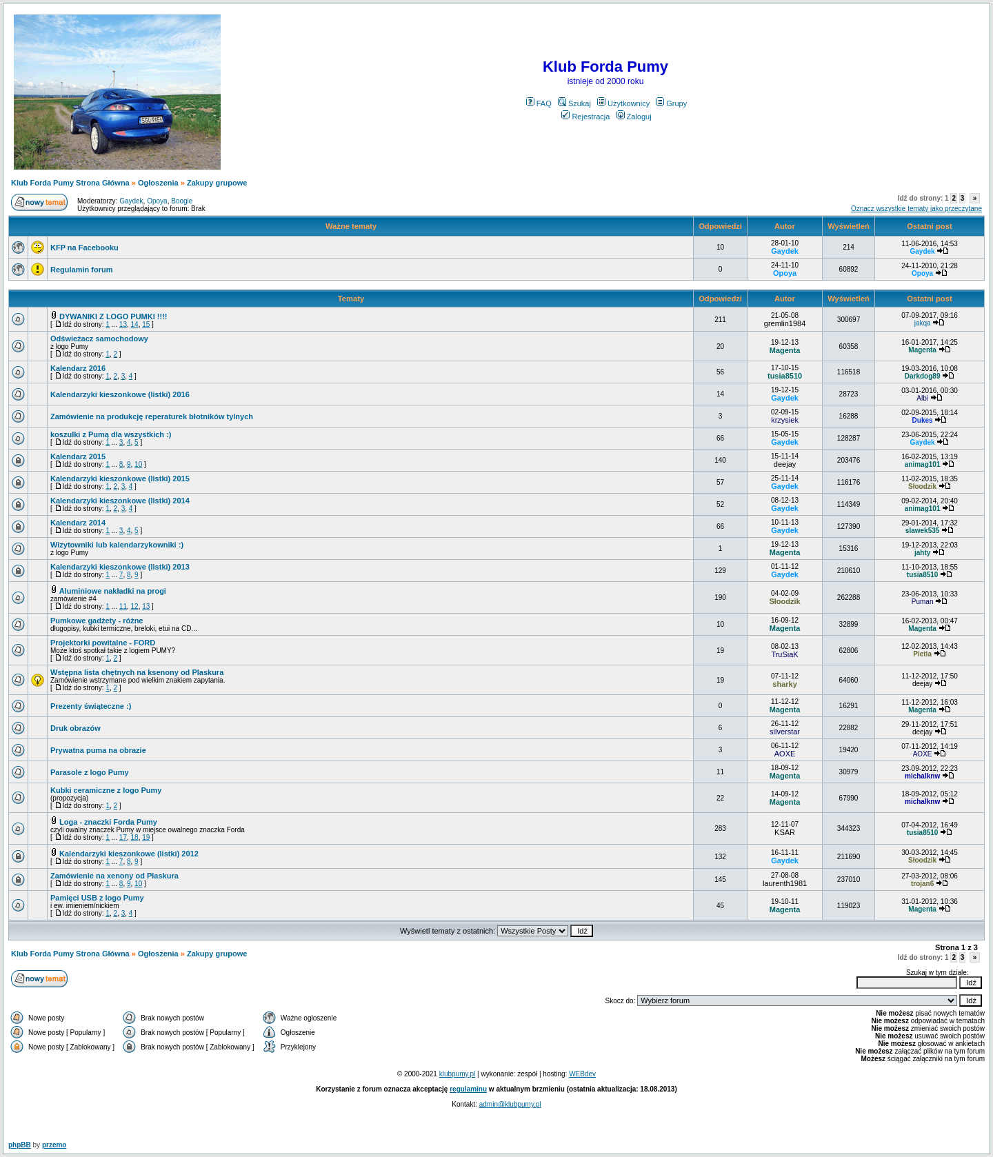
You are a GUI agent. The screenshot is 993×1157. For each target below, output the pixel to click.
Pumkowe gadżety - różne (96, 620)
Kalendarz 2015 (78, 456)
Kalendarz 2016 (78, 368)
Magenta (785, 350)
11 (123, 606)
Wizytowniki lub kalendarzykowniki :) (116, 545)
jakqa (922, 323)
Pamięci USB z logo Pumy (97, 898)
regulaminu (468, 1089)
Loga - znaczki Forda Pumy (108, 822)
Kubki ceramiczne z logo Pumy (105, 790)
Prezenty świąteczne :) (90, 706)
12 (135, 606)
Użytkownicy (623, 103)
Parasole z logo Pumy (89, 772)
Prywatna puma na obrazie (98, 750)
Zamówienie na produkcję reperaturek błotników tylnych (151, 416)
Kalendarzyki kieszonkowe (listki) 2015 (120, 478)
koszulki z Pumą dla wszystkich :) (110, 434)
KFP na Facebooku (84, 247)
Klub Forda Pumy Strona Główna (70, 183)
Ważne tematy (351, 226)
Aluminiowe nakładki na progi (112, 591)
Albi (922, 398)
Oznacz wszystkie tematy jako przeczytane (916, 208)
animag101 (923, 464)
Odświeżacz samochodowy (99, 338)
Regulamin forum (81, 269)
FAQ (539, 103)
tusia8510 (785, 376)
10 (138, 464)
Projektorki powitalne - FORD (102, 642)
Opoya (157, 201)
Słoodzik (922, 486)
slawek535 (922, 530)
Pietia (922, 654)
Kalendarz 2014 (78, 523)
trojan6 (922, 883)
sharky (784, 684)
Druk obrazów (75, 728)
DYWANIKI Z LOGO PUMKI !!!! (113, 316)
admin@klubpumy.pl (510, 1104)
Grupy (671, 103)
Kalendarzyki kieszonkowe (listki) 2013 (120, 567)
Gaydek (131, 201)
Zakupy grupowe (217, 183)
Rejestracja (585, 116)
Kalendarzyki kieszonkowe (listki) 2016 (120, 394)
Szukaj (574, 103)
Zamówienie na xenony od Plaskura (114, 876)
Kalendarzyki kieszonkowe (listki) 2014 (120, 500)
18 (135, 837)
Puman (923, 601)
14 (135, 324)
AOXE (785, 753)
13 (123, 324)
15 (146, 324)
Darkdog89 (923, 376)
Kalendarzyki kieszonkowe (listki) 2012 (129, 853)
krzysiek (785, 420)
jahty (922, 552)
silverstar (785, 731)
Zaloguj (634, 116)
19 (146, 837)
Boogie (181, 201)
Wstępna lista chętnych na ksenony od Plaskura (136, 672)
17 (123, 837)
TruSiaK (784, 654)
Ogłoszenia (158, 183)
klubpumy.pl (457, 1074)
